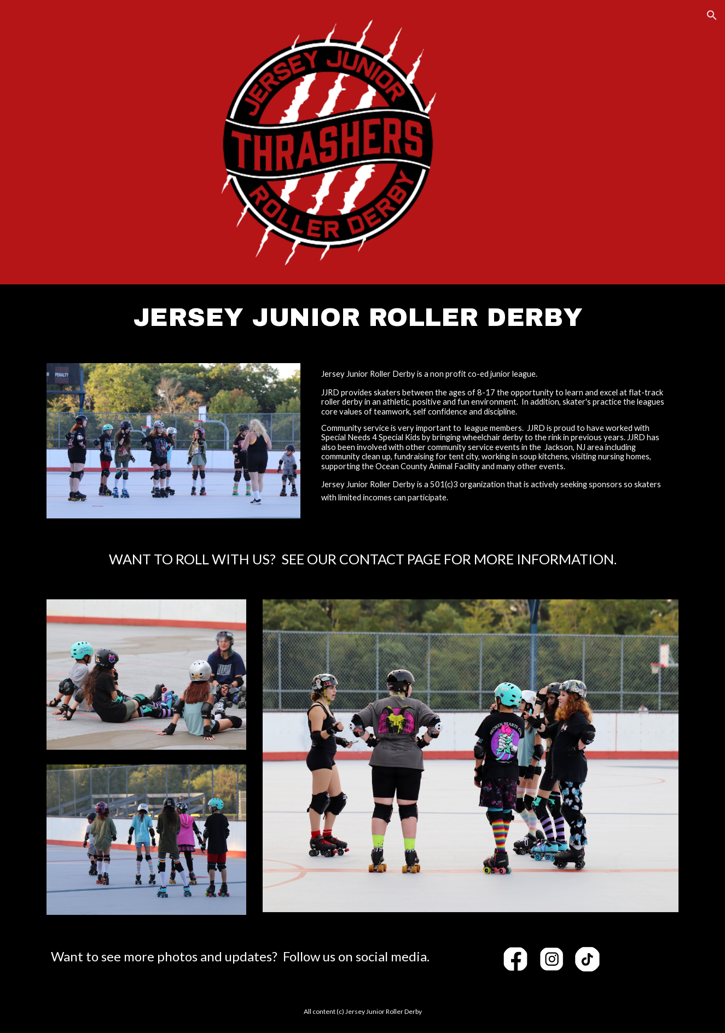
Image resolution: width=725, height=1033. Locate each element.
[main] (362, 317)
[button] (712, 15)
